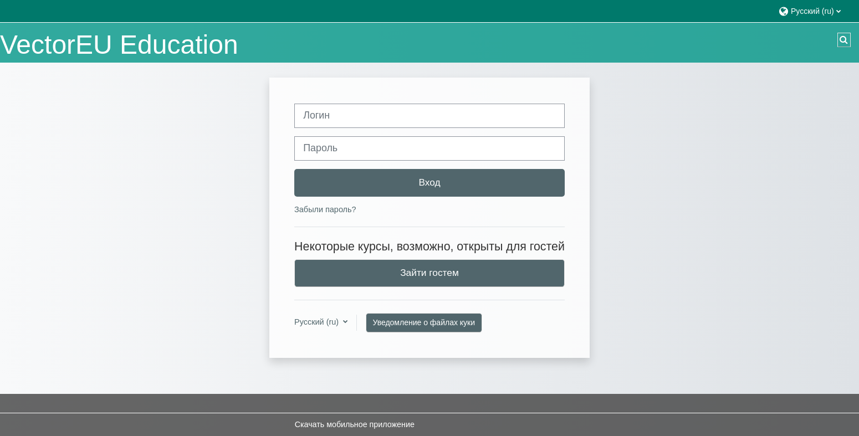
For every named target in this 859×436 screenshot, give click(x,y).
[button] (813, 10)
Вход (429, 182)
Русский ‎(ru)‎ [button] (317, 321)
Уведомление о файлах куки (424, 322)
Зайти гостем (429, 272)
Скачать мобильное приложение (355, 424)
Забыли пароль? (325, 209)
